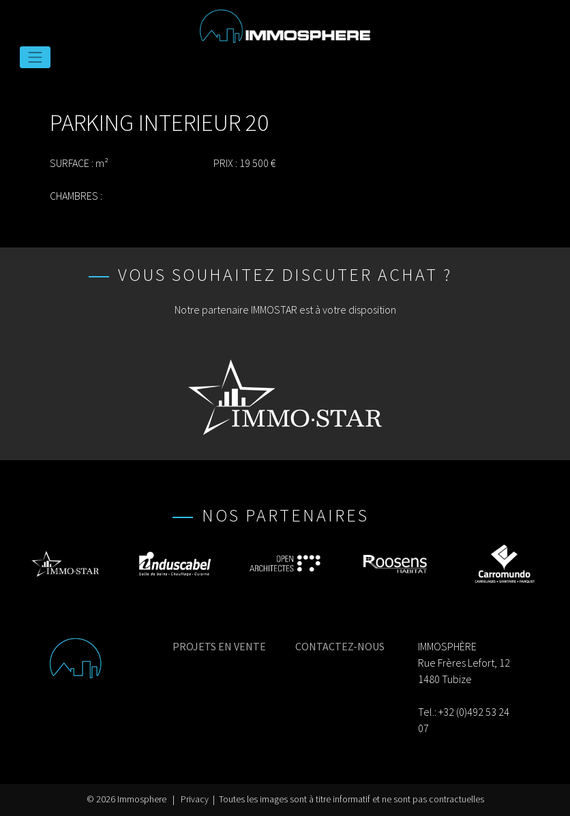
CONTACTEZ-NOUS (340, 646)
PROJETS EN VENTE (219, 646)
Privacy (195, 799)
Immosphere (141, 799)
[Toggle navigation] (35, 57)
